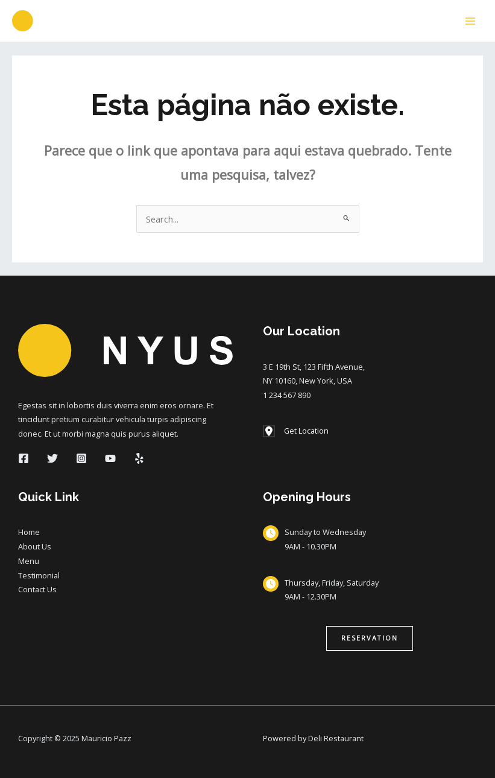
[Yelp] (139, 458)
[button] (369, 638)
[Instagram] (81, 458)
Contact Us (37, 589)
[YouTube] (110, 458)
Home (29, 532)
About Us (34, 546)
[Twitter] (52, 458)
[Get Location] (296, 431)
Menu (28, 560)
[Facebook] (23, 458)
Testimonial (39, 575)
